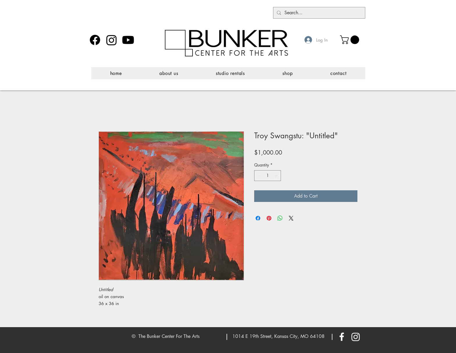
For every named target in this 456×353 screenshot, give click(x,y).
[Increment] (276, 176)
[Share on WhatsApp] (280, 218)
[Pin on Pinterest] (269, 218)
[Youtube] (128, 40)
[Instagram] (111, 40)
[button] (350, 39)
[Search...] (318, 12)
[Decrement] (258, 176)
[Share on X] (291, 218)
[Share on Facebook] (257, 218)
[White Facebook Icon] (341, 336)
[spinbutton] (267, 176)
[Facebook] (95, 40)
